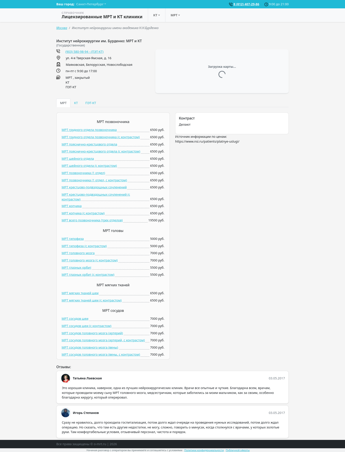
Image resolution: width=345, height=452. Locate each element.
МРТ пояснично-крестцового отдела (89, 144)
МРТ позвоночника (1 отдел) (83, 173)
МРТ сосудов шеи (75, 318)
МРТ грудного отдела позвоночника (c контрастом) (101, 137)
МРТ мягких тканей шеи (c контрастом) (92, 300)
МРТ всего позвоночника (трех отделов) (92, 220)
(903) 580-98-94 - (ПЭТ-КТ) (84, 52)
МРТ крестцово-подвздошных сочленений (94, 187)
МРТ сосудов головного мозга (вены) (90, 347)
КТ (155, 15)
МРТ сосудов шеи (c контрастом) (86, 326)
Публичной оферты (238, 450)
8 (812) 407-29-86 (246, 4)
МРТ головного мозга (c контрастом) (90, 260)
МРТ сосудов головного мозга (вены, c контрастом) (101, 354)
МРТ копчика (72, 206)
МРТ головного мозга (78, 253)
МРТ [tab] (63, 103)
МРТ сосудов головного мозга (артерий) (92, 333)
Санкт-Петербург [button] (89, 4)
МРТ (174, 15)
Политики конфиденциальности (204, 450)
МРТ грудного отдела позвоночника (89, 130)
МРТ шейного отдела (78, 158)
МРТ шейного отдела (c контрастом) (89, 166)
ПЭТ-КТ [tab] (90, 103)
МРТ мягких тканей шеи (80, 293)
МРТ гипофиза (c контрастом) (84, 246)
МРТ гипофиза (73, 239)
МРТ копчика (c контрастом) (83, 213)
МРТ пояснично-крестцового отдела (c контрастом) (101, 151)
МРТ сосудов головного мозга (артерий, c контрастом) (103, 340)
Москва (61, 28)
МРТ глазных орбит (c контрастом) (88, 274)
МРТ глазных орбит (76, 267)
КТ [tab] (76, 103)
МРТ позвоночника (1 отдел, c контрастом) (94, 180)
